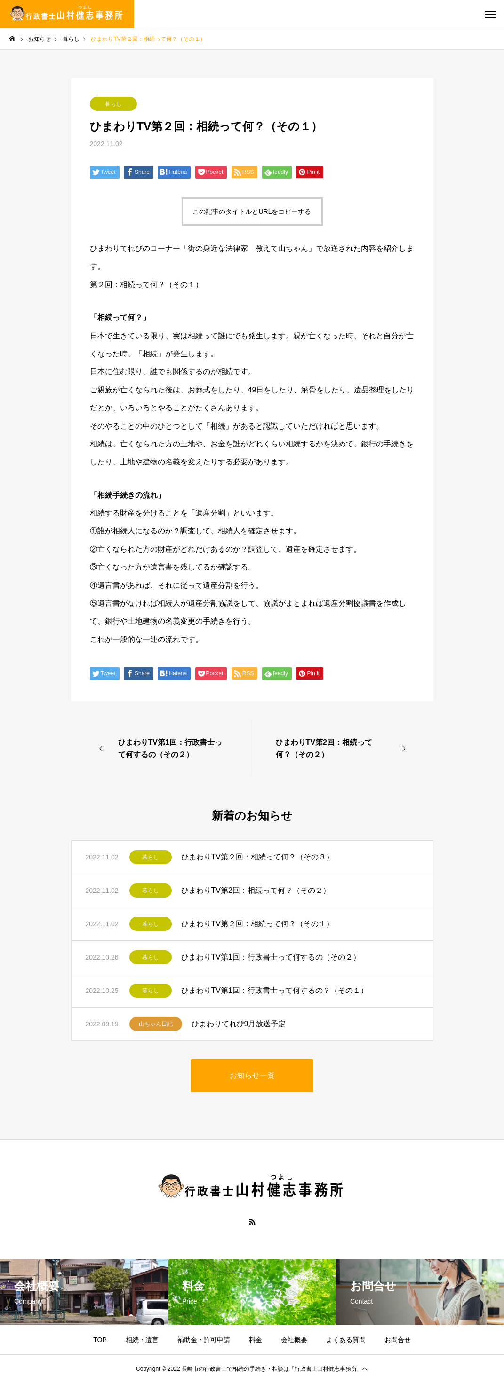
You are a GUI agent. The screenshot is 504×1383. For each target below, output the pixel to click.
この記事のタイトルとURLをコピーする (251, 211)
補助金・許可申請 (203, 1340)
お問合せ (397, 1340)
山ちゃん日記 (156, 1024)
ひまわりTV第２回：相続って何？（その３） (257, 857)
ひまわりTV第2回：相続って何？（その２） (255, 890)
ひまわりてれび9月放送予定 (239, 1024)
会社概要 (294, 1340)
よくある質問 (346, 1340)
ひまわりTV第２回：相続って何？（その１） (257, 924)
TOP (100, 1340)
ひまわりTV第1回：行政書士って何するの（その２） (270, 957)
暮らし (113, 104)
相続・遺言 (142, 1340)
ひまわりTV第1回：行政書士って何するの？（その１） (274, 990)
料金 (255, 1340)
